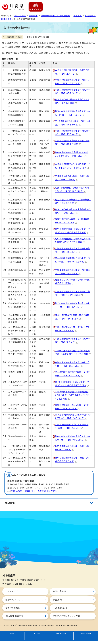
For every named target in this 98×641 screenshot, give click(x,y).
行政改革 (77, 15)
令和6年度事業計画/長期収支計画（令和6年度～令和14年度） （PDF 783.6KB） (72, 395)
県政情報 (33, 15)
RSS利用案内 (60, 608)
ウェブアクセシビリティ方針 (66, 616)
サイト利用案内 (12, 608)
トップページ (20, 15)
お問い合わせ (59, 591)
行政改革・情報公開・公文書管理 (55, 15)
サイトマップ (11, 591)
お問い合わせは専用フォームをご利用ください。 (35, 491)
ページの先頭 (86, 633)
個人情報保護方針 (14, 616)
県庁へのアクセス (14, 600)
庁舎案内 (57, 600)
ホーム (12, 633)
